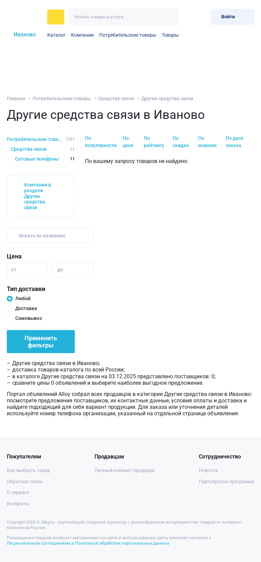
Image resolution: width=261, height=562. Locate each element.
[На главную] (25, 17)
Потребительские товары (127, 35)
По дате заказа (234, 141)
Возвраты (18, 503)
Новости (208, 470)
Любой (23, 298)
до (60, 269)
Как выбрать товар (28, 470)
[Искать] (170, 16)
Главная (16, 98)
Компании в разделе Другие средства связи (37, 196)
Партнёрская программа (226, 481)
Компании (82, 35)
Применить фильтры (40, 341)
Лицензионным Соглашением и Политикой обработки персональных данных (88, 543)
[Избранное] (189, 17)
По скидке (181, 141)
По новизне (207, 141)
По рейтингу (154, 141)
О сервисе (18, 492)
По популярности (101, 141)
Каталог (56, 35)
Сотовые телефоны (45, 159)
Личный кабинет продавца (124, 470)
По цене (128, 141)
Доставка (26, 308)
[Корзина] (202, 16)
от (13, 269)
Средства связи (116, 98)
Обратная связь (25, 481)
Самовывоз (28, 318)
